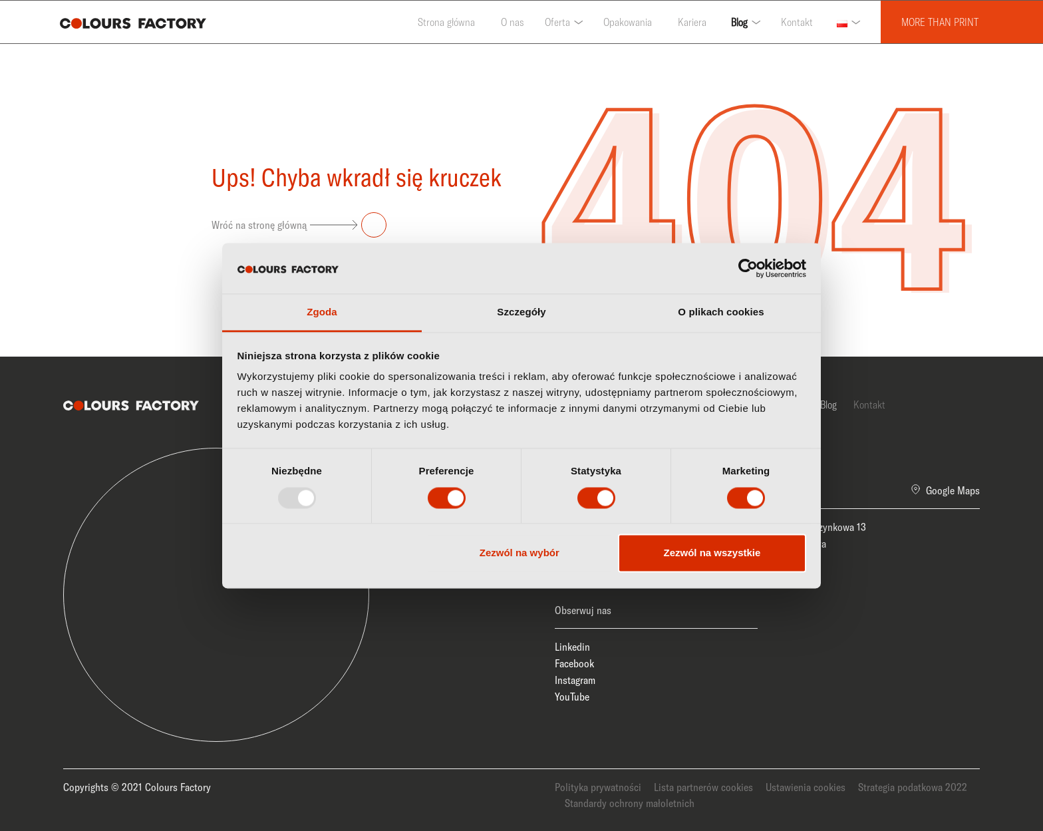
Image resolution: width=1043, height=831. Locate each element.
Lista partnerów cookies (703, 787)
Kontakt (797, 22)
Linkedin (572, 646)
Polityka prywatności (598, 787)
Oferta (557, 22)
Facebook (574, 663)
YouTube (572, 696)
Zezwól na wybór (519, 553)
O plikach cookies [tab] (721, 312)
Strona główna (446, 22)
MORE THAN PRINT (939, 22)
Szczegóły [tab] (521, 312)
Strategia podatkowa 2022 (912, 787)
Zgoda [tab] (322, 312)
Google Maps (953, 490)
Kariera (692, 22)
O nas (512, 22)
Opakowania (627, 22)
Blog (739, 22)
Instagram (575, 680)
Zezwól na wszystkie (711, 553)
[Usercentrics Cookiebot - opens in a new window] (748, 268)
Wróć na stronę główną (299, 225)
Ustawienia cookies (805, 787)
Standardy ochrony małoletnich (629, 803)
